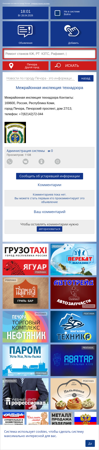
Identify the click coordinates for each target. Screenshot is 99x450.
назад (85, 78)
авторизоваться (49, 229)
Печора (32, 64)
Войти (67, 14)
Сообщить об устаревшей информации (49, 176)
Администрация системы (40, 3)
